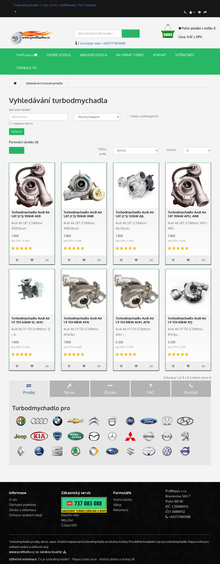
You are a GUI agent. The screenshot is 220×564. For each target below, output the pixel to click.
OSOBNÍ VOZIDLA (58, 55)
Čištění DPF (69, 525)
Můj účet (67, 520)
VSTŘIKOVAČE (184, 55)
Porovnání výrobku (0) (23, 142)
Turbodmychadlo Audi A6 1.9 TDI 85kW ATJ (187, 320)
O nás (13, 499)
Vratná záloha (122, 499)
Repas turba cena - (85, 559)
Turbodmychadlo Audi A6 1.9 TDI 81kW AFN (83, 320)
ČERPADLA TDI (27, 68)
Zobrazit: (171, 149)
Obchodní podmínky (22, 505)
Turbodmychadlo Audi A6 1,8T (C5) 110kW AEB (30, 214)
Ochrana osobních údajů (25, 515)
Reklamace (120, 510)
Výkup (117, 505)
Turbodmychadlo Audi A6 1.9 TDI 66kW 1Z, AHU (30, 320)
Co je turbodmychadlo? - (54, 559)
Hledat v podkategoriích (142, 116)
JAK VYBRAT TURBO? (130, 55)
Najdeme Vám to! (21, 123)
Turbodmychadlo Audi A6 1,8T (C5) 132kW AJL (135, 214)
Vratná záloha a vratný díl (116, 559)
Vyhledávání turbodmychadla (44, 83)
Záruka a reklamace (22, 510)
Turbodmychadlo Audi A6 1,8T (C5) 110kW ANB (83, 214)
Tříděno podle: (102, 152)
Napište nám (70, 515)
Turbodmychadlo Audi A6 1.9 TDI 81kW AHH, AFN (135, 320)
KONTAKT (160, 55)
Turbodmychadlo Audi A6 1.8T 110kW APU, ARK (187, 214)
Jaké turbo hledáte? (20, 109)
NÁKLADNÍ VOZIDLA (93, 55)
